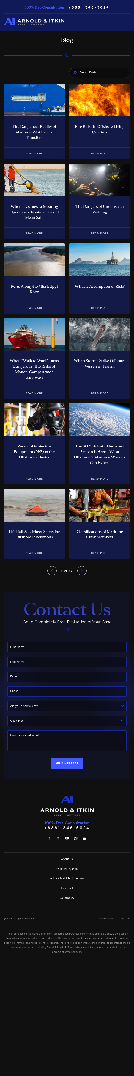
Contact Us (67, 897)
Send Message (66, 763)
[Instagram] (76, 838)
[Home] (34, 21)
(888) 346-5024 (89, 7)
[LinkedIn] (85, 838)
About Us (67, 859)
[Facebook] (49, 838)
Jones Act (67, 888)
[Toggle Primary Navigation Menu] (126, 22)
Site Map (125, 918)
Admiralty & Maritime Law (67, 878)
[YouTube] (67, 838)
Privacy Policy (105, 918)
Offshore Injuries (67, 869)
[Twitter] (58, 838)
